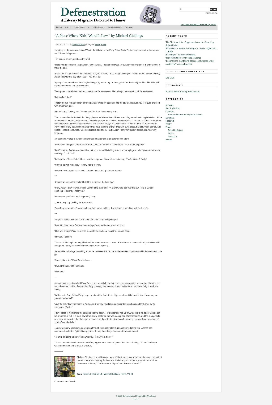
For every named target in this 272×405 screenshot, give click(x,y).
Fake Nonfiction (175, 130)
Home (59, 27)
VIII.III (130, 374)
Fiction (97, 44)
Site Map (169, 78)
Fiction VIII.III (96, 374)
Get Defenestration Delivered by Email (198, 24)
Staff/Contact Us (81, 27)
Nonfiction (172, 136)
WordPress (151, 396)
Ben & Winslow (115, 27)
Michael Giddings (112, 374)
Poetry (168, 124)
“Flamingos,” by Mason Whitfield (180, 55)
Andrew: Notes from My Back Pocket (182, 91)
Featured (169, 121)
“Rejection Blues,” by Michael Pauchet (183, 58)
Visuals (168, 139)
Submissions (99, 27)
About (68, 27)
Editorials (169, 118)
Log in (135, 399)
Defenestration (79, 44)
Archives (129, 27)
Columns (169, 111)
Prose (103, 44)
